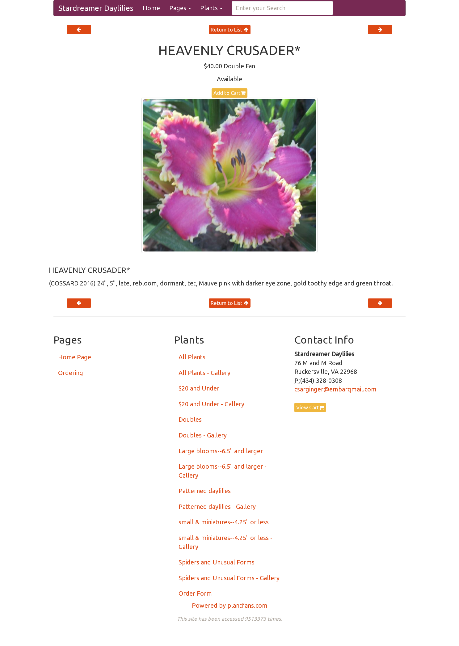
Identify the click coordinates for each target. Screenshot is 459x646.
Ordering (70, 372)
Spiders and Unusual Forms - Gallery (229, 577)
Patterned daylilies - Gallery (217, 506)
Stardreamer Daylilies (95, 8)
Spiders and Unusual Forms (217, 562)
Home (151, 7)
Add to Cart (229, 93)
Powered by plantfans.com (229, 605)
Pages (180, 7)
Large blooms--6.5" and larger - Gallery (223, 471)
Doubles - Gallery (203, 435)
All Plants (192, 357)
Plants (211, 7)
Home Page (74, 357)
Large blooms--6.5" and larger (221, 450)
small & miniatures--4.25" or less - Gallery (225, 542)
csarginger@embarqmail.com (335, 389)
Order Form (195, 593)
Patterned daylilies (205, 490)
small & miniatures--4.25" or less (224, 522)
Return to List (230, 29)
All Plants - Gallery (204, 372)
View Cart (310, 407)
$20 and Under (199, 388)
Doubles (190, 419)
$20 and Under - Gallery (211, 403)
